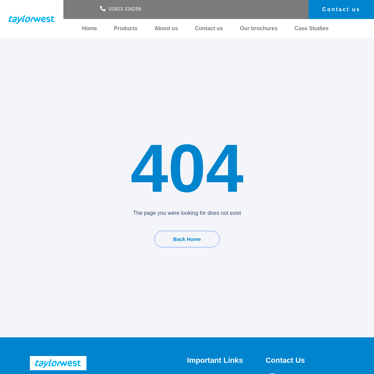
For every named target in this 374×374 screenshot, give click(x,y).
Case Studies (312, 28)
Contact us (209, 28)
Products (125, 28)
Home (89, 28)
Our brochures (258, 28)
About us (166, 28)
